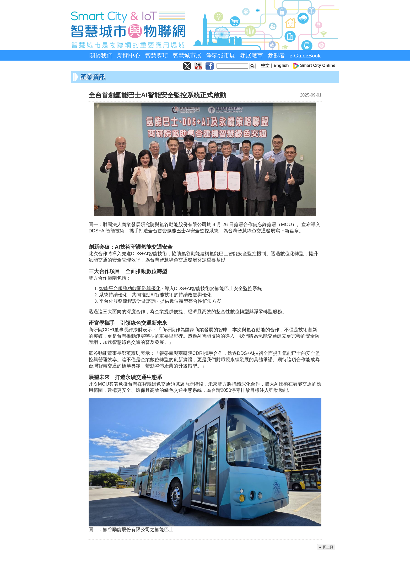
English (281, 65)
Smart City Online (317, 65)
